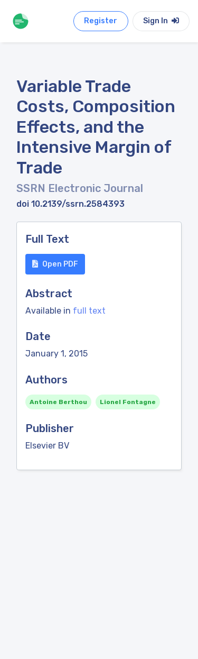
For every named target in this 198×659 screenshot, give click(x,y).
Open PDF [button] (55, 264)
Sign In (161, 20)
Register (100, 20)
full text (89, 311)
